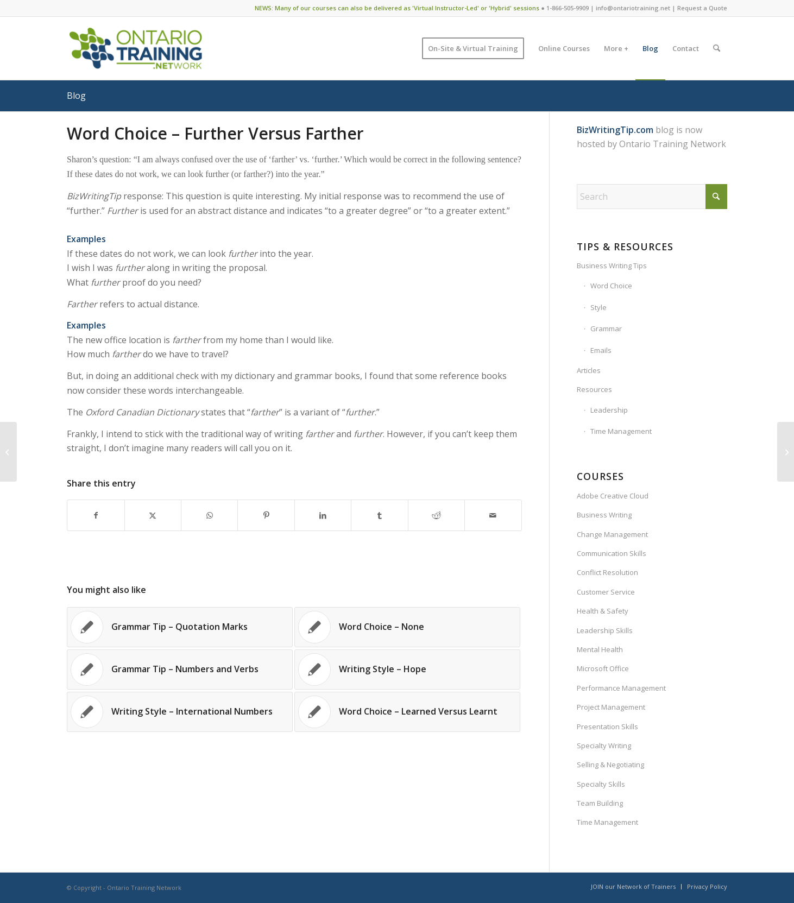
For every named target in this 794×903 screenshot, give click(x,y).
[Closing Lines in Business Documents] (8, 452)
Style (598, 307)
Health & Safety (602, 611)
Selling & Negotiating (610, 764)
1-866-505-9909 (567, 8)
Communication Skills (611, 553)
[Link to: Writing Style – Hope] (407, 669)
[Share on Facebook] (95, 515)
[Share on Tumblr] (379, 515)
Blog (76, 96)
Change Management (612, 534)
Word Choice (611, 286)
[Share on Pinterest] (266, 515)
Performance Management (621, 688)
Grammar (606, 328)
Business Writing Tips (612, 265)
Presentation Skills (607, 726)
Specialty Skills (601, 784)
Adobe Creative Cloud (612, 496)
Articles (589, 370)
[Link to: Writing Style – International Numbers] (180, 712)
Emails (601, 350)
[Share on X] (153, 515)
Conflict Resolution (607, 572)
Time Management (621, 431)
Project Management (611, 707)
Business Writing (604, 515)
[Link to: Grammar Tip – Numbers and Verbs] (180, 669)
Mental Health (600, 649)
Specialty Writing (604, 745)
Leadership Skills (605, 630)
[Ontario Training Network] (135, 48)
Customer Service (606, 592)
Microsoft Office (603, 668)
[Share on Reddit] (436, 515)
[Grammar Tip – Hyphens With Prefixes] (785, 452)
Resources (594, 389)
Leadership (609, 410)
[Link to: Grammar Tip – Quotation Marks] (180, 627)
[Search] (716, 48)
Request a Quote (702, 8)
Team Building (600, 803)
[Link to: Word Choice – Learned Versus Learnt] (407, 712)
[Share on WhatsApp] (209, 515)
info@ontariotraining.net (633, 8)
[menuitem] (473, 48)
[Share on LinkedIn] (323, 515)
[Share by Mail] (493, 515)
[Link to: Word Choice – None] (407, 627)
